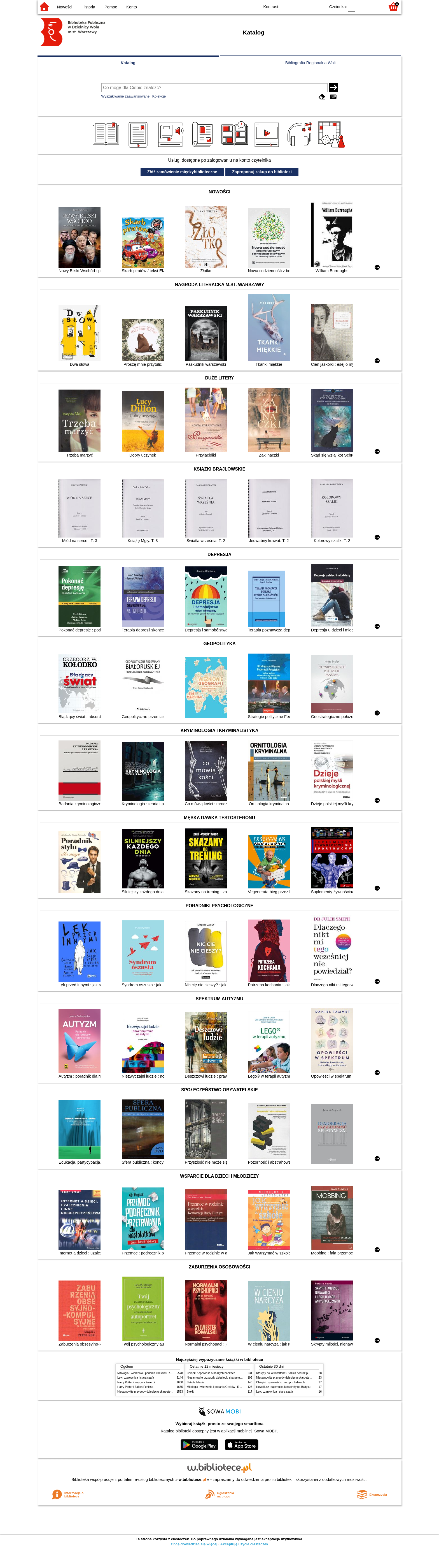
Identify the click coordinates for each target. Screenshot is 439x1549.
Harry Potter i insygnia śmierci (136, 1382)
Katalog (128, 63)
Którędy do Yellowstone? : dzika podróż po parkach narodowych (296, 1373)
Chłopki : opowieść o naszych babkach (211, 1373)
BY (320, 6)
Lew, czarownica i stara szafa (135, 1377)
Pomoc (110, 7)
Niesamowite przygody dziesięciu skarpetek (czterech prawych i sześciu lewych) (167, 1391)
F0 (351, 6)
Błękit (190, 1391)
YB (308, 6)
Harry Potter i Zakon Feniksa (135, 1386)
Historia (88, 7)
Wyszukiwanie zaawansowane (125, 96)
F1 (361, 6)
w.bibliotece (192, 1479)
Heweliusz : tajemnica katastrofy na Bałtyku (283, 1386)
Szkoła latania (195, 1382)
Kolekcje (159, 96)
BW (297, 6)
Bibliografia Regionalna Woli (310, 63)
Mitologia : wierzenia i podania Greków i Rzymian (148, 1373)
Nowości (64, 7)
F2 (374, 6)
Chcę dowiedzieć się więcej (194, 1544)
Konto (131, 7)
